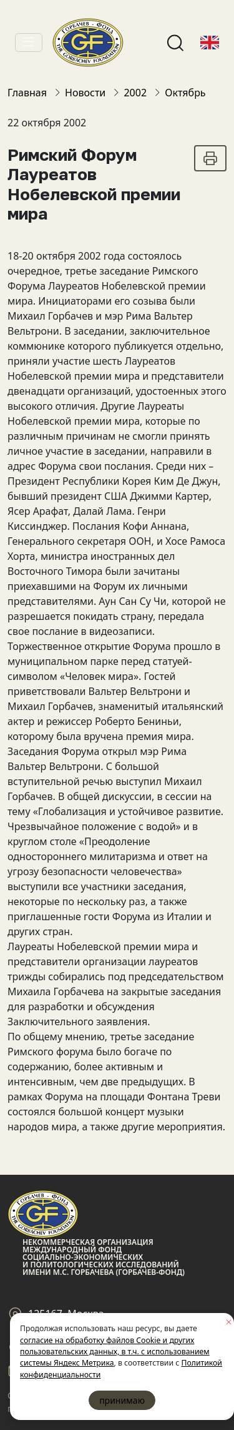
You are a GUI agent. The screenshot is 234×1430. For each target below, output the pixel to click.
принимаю (122, 1400)
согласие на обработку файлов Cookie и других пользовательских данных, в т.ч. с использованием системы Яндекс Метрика (115, 1352)
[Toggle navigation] (28, 42)
